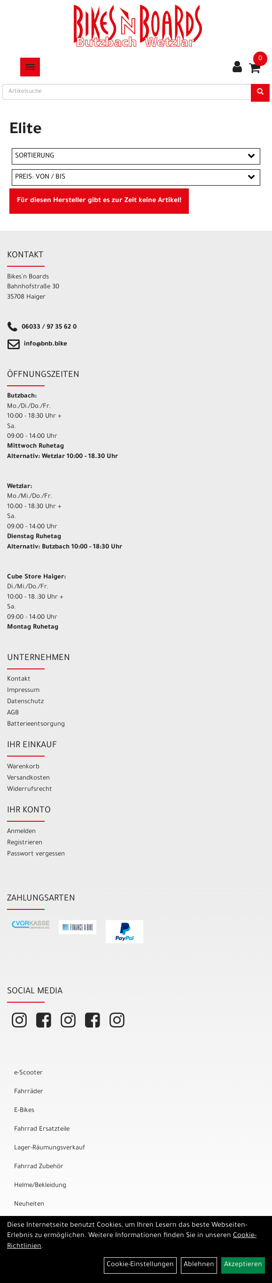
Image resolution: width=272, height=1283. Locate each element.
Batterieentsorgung (36, 724)
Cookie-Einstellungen (140, 1265)
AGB (13, 713)
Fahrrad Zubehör (38, 1166)
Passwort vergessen (36, 854)
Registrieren (24, 843)
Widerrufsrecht (29, 789)
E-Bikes (24, 1110)
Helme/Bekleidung (40, 1185)
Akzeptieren (243, 1265)
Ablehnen (199, 1265)
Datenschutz (25, 701)
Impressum (23, 690)
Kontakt (19, 679)
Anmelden (21, 831)
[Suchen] (260, 93)
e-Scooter (28, 1073)
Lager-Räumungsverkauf (49, 1148)
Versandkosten (28, 778)
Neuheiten (29, 1204)
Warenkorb (23, 767)
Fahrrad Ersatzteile (42, 1129)
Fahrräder (28, 1091)
